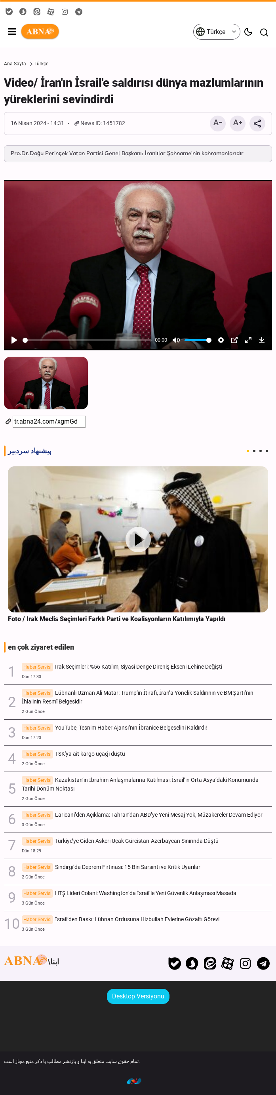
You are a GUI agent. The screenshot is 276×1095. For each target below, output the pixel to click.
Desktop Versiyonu (138, 996)
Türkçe (210, 31)
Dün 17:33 (31, 676)
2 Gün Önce (33, 711)
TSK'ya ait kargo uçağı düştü (73, 755)
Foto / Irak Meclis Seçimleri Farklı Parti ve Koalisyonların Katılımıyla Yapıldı (117, 619)
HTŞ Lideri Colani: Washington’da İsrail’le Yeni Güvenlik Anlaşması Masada (129, 894)
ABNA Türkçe (106, 31)
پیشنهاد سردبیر (29, 451)
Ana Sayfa (15, 64)
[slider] (87, 340)
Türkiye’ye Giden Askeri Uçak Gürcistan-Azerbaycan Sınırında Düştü (120, 842)
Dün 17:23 (31, 737)
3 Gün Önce (33, 824)
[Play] (14, 340)
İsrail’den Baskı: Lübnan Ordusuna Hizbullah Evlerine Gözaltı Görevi (120, 920)
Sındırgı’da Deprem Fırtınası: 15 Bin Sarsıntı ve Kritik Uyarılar (111, 868)
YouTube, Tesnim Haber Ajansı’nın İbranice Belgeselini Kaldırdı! (114, 728)
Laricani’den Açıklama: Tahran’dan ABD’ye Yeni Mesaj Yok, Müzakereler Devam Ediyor (142, 815)
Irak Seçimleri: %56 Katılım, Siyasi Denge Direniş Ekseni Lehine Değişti (122, 667)
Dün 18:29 (31, 851)
